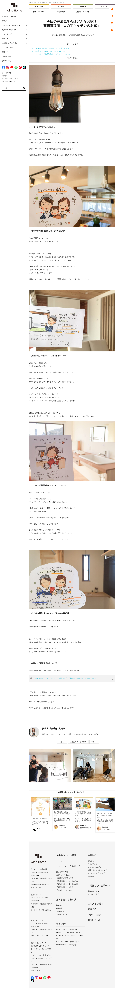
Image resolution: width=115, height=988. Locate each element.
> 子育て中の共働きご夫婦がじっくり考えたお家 (50, 48)
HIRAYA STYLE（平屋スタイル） (67, 945)
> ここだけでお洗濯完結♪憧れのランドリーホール (51, 54)
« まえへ (62, 742)
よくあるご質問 (7, 47)
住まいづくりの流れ (63, 875)
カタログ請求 (6, 56)
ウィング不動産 (6, 73)
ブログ (4, 21)
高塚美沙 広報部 (53, 728)
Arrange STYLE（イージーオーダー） (69, 932)
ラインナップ (6, 34)
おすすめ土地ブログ (95, 894)
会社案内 (5, 39)
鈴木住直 (83, 826)
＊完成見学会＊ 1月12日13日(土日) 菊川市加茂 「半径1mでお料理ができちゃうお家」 (65, 678)
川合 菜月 (62, 826)
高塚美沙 (62, 35)
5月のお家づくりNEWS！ (40, 818)
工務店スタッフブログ (85, 35)
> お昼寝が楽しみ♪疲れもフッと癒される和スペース (52, 51)
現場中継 (83, 6)
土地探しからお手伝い (10, 43)
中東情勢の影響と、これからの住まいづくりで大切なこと (83, 813)
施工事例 (60, 6)
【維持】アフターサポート (65, 890)
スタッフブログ (38, 6)
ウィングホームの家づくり (11, 25)
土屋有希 (105, 827)
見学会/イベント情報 (9, 16)
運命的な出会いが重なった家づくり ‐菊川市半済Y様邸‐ (62, 813)
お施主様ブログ (38, 12)
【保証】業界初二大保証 (64, 887)
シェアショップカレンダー (10, 78)
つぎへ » (94, 742)
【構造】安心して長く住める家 (67, 884)
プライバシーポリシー (8, 81)
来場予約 (5, 52)
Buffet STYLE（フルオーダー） (67, 929)
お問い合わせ (6, 61)
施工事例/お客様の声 (9, 30)
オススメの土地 (105, 6)
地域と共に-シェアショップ (97, 870)
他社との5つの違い (62, 872)
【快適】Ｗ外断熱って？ (64, 878)
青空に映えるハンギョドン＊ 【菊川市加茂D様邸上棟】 (104, 815)
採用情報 (4, 76)
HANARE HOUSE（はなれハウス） (68, 942)
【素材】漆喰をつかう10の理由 (67, 881)
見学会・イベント (82, 12)
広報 (38, 828)
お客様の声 (61, 12)
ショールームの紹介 (95, 867)
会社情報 (91, 861)
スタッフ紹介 (94, 734)
